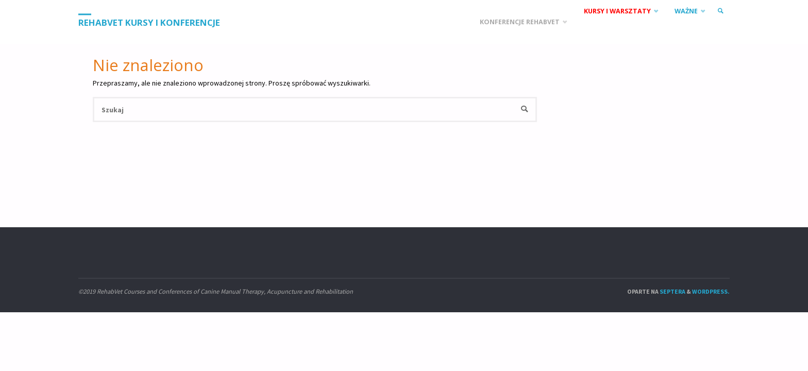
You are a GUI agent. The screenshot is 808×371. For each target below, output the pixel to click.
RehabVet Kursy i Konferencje (149, 22)
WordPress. (711, 291)
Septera (672, 291)
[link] (720, 11)
